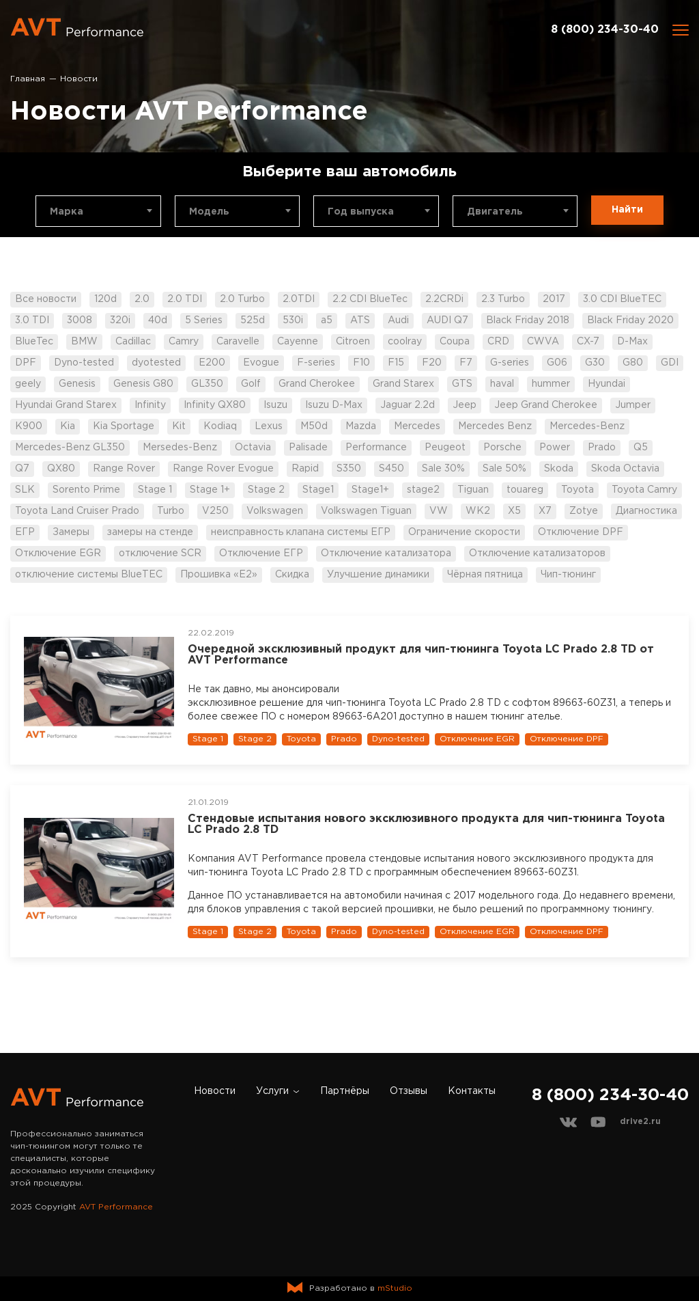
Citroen (353, 342)
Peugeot (445, 447)
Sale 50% (504, 469)
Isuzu (275, 405)
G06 (557, 363)
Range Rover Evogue (223, 469)
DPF (25, 363)
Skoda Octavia (625, 469)
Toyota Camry (644, 490)
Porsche (502, 447)
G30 (595, 363)
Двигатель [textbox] (495, 212)
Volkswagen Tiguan (366, 511)
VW (438, 511)
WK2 (478, 511)
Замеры (71, 532)
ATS (360, 320)
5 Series (204, 320)
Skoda (558, 469)
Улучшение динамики (378, 575)
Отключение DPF (580, 532)
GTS (462, 384)
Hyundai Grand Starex (66, 405)
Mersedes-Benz (180, 447)
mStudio (394, 1288)
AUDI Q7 (447, 320)
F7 (465, 363)
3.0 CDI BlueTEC (622, 299)
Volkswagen (274, 511)
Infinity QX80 (215, 405)
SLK (25, 490)
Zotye (583, 511)
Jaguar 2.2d (407, 405)
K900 (28, 426)
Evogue (261, 363)
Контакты (472, 1091)
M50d (314, 426)
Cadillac (133, 342)
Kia (67, 426)
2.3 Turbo (503, 299)
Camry (184, 342)
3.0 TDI (32, 320)
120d (105, 299)
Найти (627, 210)
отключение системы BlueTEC (88, 575)
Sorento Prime (86, 490)
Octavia (253, 447)
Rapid (305, 469)
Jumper (633, 405)
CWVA (543, 342)
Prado (602, 447)
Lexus (269, 426)
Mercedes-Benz (587, 426)
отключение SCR (160, 553)
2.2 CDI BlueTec (370, 299)
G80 (633, 363)
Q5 (640, 447)
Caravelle (237, 342)
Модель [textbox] (209, 212)
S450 (391, 469)
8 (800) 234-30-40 (605, 30)
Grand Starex (403, 384)
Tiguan (473, 490)
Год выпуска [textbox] (361, 212)
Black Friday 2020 (630, 320)
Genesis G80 (143, 384)
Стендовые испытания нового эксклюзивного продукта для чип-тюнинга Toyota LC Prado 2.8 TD (426, 824)
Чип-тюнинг (568, 575)
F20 (432, 363)
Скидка (292, 575)
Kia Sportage (123, 426)
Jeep (464, 405)
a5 (326, 320)
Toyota (577, 490)
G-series (509, 363)
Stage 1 (155, 490)
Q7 (22, 469)
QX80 (61, 469)
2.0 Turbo (242, 299)
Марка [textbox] (66, 212)
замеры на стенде (150, 532)
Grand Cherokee (317, 384)
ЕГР (25, 532)
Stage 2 (266, 490)
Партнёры (344, 1091)
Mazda (360, 426)
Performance (376, 447)
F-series (316, 363)
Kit (179, 426)
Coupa (455, 342)
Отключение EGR (58, 553)
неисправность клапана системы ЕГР (300, 532)
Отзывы (408, 1091)
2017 (554, 299)
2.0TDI (299, 299)
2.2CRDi (444, 299)
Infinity (150, 405)
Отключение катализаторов (537, 553)
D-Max (632, 342)
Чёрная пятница (485, 575)
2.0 (141, 299)
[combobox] (98, 211)
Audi (398, 320)
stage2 (423, 490)
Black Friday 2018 (527, 320)
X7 (545, 511)
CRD (498, 342)
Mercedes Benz (495, 426)
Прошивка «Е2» (218, 575)
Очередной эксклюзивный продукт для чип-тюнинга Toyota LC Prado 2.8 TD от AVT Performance (421, 655)
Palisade (308, 447)
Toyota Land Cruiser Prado (77, 511)
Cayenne (297, 342)
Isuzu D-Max (333, 405)
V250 (215, 511)
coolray (405, 342)
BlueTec (34, 342)
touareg (525, 490)
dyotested (156, 363)
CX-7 (588, 342)
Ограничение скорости (464, 532)
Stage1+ (370, 490)
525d (252, 320)
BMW (84, 342)
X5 (514, 511)
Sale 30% (443, 469)
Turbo (170, 511)
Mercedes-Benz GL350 (70, 447)
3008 (79, 320)
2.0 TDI (184, 299)
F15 (396, 363)
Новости (215, 1091)
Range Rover (124, 469)
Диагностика (646, 511)
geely (28, 384)
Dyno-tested (84, 363)
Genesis (77, 384)
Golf (251, 384)
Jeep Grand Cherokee (545, 405)
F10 (361, 363)
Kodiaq (220, 426)
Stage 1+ (210, 490)
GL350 (207, 384)
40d (157, 320)
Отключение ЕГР (261, 553)
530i (293, 320)
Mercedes (417, 426)
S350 (349, 469)
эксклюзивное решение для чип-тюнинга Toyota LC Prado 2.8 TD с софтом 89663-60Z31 (402, 703)
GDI (670, 363)
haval (502, 384)
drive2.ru (640, 1121)
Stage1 (318, 490)
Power (554, 447)
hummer (551, 384)
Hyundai (606, 384)
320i (120, 320)
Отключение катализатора (386, 553)
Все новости (45, 299)
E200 (212, 363)
